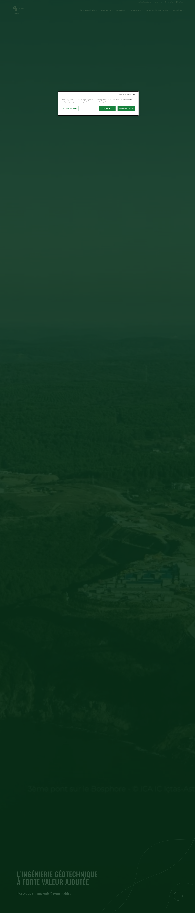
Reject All (107, 108)
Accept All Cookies (126, 108)
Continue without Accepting (127, 94)
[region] (98, 103)
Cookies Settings (70, 108)
